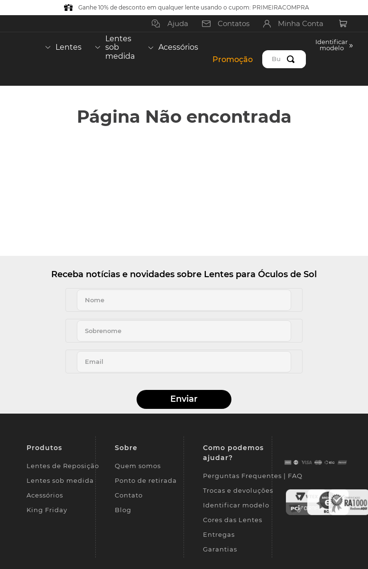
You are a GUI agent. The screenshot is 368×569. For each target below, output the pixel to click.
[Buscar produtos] (292, 59)
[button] (334, 59)
